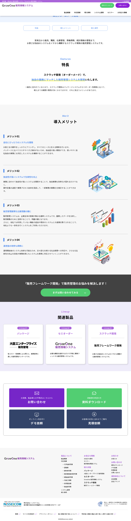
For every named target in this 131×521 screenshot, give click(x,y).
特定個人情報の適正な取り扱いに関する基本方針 (97, 514)
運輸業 (66, 468)
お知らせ (114, 459)
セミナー (111, 12)
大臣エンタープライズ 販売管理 (94, 474)
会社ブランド (115, 481)
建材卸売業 (67, 471)
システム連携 (99, 12)
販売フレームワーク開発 (92, 485)
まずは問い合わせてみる (65, 292)
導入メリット (65, 28)
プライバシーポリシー (46, 514)
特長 (36, 28)
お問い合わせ (115, 473)
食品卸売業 (67, 487)
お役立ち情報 (122, 12)
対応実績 (77, 12)
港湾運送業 (67, 483)
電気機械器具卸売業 (70, 474)
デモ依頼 (114, 468)
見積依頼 (114, 470)
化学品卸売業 (68, 464)
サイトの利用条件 (28, 514)
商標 (16, 514)
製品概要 (67, 12)
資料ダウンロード (117, 465)
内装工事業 (67, 480)
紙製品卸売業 (68, 477)
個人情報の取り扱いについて (67, 514)
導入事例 (87, 12)
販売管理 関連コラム (90, 464)
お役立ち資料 (88, 459)
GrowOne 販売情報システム (93, 479)
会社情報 (126, 1)
